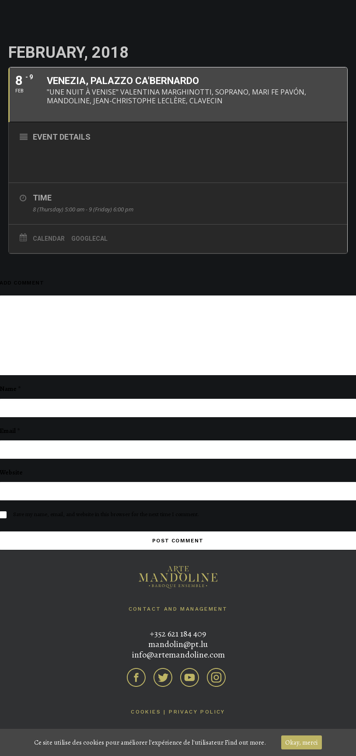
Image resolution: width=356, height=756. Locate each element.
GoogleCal (89, 238)
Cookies (146, 712)
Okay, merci (301, 742)
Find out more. (245, 742)
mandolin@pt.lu (178, 644)
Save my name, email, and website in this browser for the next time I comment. (106, 514)
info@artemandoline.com (178, 655)
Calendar (49, 238)
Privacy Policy (197, 712)
